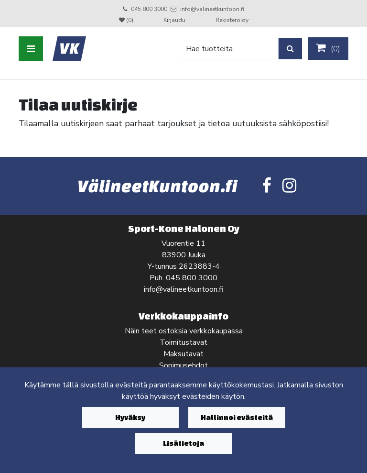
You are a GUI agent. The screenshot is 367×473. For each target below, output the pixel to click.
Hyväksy (130, 417)
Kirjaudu (175, 20)
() (328, 48)
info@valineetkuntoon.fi (212, 9)
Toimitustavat (183, 342)
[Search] (228, 48)
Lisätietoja (183, 443)
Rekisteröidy (232, 20)
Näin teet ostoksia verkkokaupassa (184, 331)
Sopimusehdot (183, 365)
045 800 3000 (149, 9)
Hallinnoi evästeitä (237, 417)
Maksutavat (183, 354)
